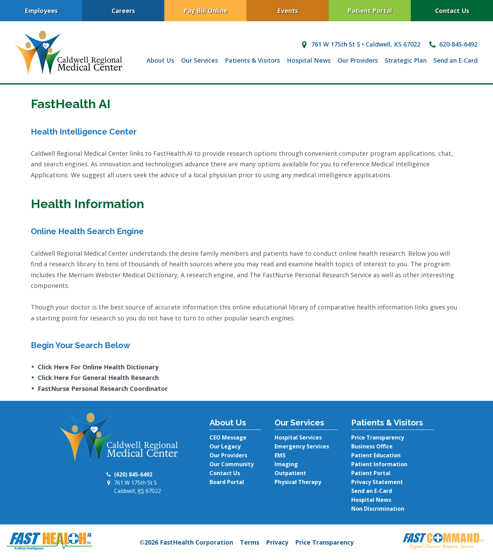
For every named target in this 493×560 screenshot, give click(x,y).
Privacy (277, 542)
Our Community (232, 464)
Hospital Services (298, 437)
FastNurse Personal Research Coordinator (103, 388)
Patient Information (379, 464)
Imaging (286, 464)
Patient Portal (369, 11)
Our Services (199, 60)
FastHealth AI (71, 104)
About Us (160, 60)
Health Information (87, 203)
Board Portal (227, 482)
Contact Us (452, 11)
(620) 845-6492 (133, 474)
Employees (41, 11)
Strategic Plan (406, 60)
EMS (280, 455)
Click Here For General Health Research (98, 377)
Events (287, 11)
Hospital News (309, 60)
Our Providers (358, 60)
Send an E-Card (455, 60)
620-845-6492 (452, 44)
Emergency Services (302, 446)
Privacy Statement (377, 482)
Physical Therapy (298, 482)
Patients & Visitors (252, 60)
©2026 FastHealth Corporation (186, 542)
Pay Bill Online (205, 11)
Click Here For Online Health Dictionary (98, 367)
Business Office (372, 446)
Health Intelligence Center (84, 132)
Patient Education (376, 455)
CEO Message (228, 437)
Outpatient (290, 473)
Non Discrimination (377, 508)
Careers (123, 11)
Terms (249, 542)
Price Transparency (377, 437)
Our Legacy (225, 446)
